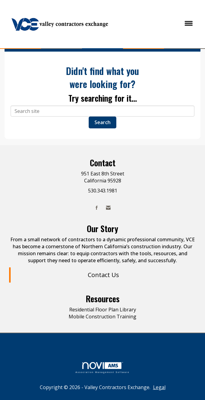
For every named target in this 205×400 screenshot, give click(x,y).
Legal (159, 387)
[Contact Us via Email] (108, 207)
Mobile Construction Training (102, 316)
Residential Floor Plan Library (102, 309)
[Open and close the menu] (157, 23)
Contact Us (103, 275)
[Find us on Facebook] (97, 207)
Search (102, 122)
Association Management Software (102, 367)
